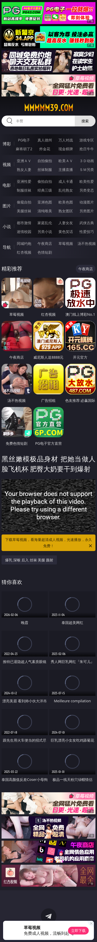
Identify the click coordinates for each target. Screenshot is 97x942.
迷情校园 (24, 231)
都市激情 (24, 222)
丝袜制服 (45, 169)
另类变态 (86, 190)
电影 (7, 185)
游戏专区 (86, 140)
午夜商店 (45, 243)
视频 (7, 164)
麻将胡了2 (24, 148)
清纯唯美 (45, 210)
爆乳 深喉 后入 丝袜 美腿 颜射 (29, 559)
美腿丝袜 (24, 210)
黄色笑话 (65, 231)
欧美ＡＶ (65, 160)
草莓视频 (65, 243)
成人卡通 (65, 181)
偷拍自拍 (45, 181)
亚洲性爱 (24, 181)
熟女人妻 (24, 169)
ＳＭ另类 (86, 169)
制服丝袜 (24, 190)
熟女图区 (65, 210)
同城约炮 (24, 243)
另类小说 (45, 231)
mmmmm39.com (48, 108)
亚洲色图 (45, 202)
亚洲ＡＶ (24, 160)
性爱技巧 (86, 231)
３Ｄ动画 (86, 160)
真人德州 (45, 140)
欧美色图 (65, 202)
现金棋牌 (65, 148)
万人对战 (65, 140)
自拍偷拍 (45, 160)
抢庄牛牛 (86, 148)
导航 (7, 247)
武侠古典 (86, 222)
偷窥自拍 (24, 202)
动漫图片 (86, 202)
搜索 (85, 120)
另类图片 (86, 210)
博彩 (7, 144)
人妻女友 (65, 222)
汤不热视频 (87, 243)
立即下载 (78, 930)
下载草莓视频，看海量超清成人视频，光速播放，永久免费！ (49, 543)
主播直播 (65, 169)
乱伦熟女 (65, 190)
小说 (7, 226)
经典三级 (45, 190)
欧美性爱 (86, 181)
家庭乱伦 (45, 222)
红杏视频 (24, 252)
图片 (7, 206)
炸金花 (44, 148)
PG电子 (24, 140)
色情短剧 (45, 252)
